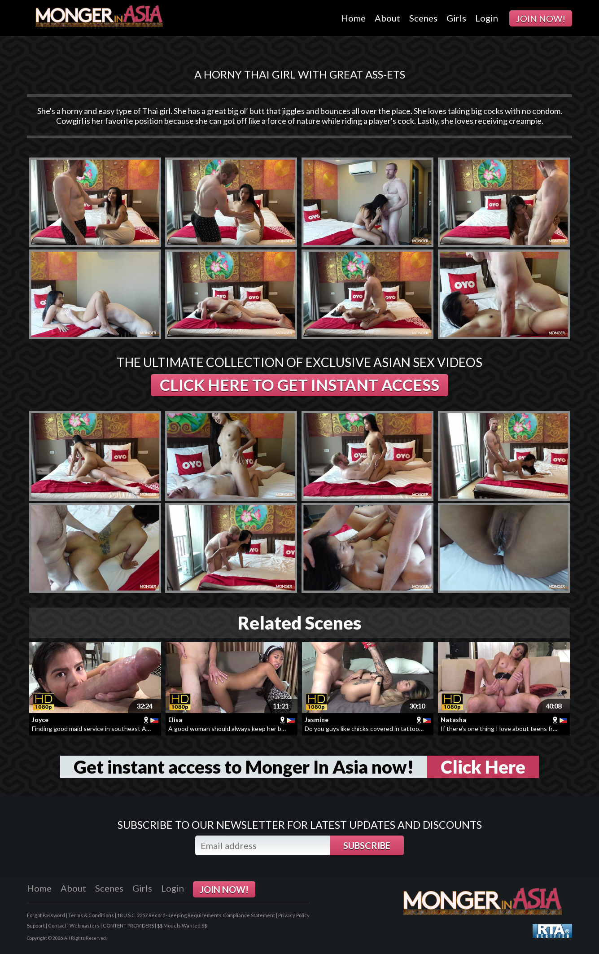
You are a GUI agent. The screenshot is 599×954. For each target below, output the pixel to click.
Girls (456, 18)
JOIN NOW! (540, 18)
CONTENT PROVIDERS (128, 925)
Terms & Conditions (91, 915)
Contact (57, 925)
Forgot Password (46, 915)
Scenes (423, 18)
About (387, 18)
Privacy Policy (294, 915)
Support (36, 925)
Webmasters (85, 925)
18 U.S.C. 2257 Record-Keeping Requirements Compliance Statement (196, 915)
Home (353, 18)
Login (486, 18)
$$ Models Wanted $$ (182, 925)
